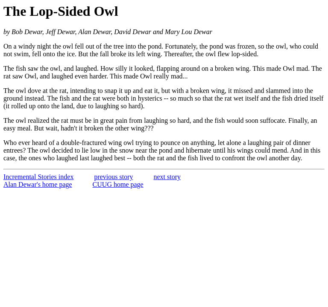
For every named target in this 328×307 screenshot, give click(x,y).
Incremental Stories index (38, 176)
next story (167, 176)
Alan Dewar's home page (37, 184)
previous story (113, 176)
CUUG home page (118, 184)
